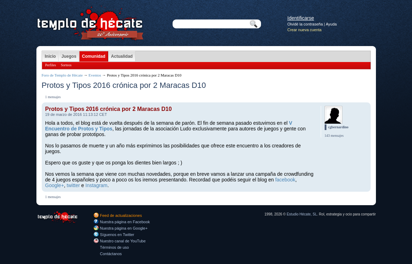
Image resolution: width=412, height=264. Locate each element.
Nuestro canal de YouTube (123, 241)
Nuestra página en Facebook (125, 222)
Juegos (69, 56)
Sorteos (66, 65)
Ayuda (331, 24)
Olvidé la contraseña (305, 24)
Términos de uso (114, 247)
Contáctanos (111, 254)
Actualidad (122, 56)
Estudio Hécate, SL (302, 214)
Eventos (94, 75)
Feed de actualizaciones (121, 215)
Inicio (50, 56)
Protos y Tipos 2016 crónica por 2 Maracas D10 (108, 109)
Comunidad (93, 56)
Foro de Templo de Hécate (62, 75)
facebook (285, 179)
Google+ (54, 185)
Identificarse (301, 18)
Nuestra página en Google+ (124, 228)
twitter (73, 185)
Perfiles (50, 65)
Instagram (97, 185)
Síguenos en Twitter (117, 234)
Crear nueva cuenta (305, 30)
